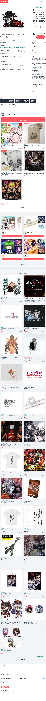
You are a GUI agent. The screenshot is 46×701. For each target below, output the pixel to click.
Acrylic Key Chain (40, 7)
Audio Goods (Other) (4, 144)
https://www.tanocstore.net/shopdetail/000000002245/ (12, 47)
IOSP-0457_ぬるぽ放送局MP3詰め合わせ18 (9, 145)
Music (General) (4, 172)
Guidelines (13, 692)
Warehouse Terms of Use (5, 692)
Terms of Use (10, 690)
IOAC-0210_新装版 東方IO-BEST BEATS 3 (9, 201)
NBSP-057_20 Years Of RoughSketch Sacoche (33, 145)
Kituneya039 (7, 255)
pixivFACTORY (38, 78)
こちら (10, 56)
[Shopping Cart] (41, 1)
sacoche (25, 144)
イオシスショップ (10, 114)
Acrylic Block (26, 172)
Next (23, 18)
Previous (2, 18)
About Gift (35, 46)
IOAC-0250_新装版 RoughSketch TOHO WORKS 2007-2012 (34, 174)
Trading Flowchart (37, 84)
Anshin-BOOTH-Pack (41, 66)
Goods (34, 7)
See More (23, 265)
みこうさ (6, 232)
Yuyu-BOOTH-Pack (35, 67)
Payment (35, 86)
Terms (33, 91)
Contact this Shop (35, 93)
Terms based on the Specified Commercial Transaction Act (8, 696)
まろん (28, 255)
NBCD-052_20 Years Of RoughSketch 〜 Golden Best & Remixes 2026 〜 (11, 174)
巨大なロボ (29, 232)
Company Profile (4, 690)
